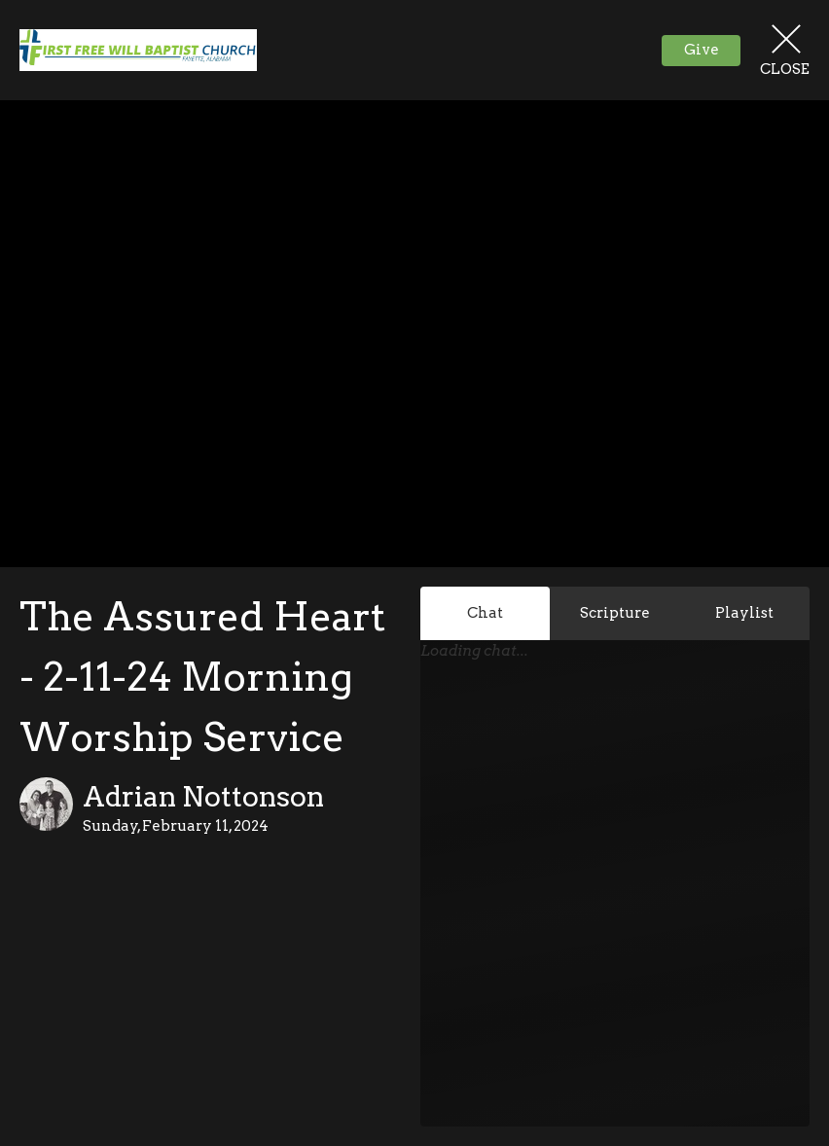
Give (701, 49)
